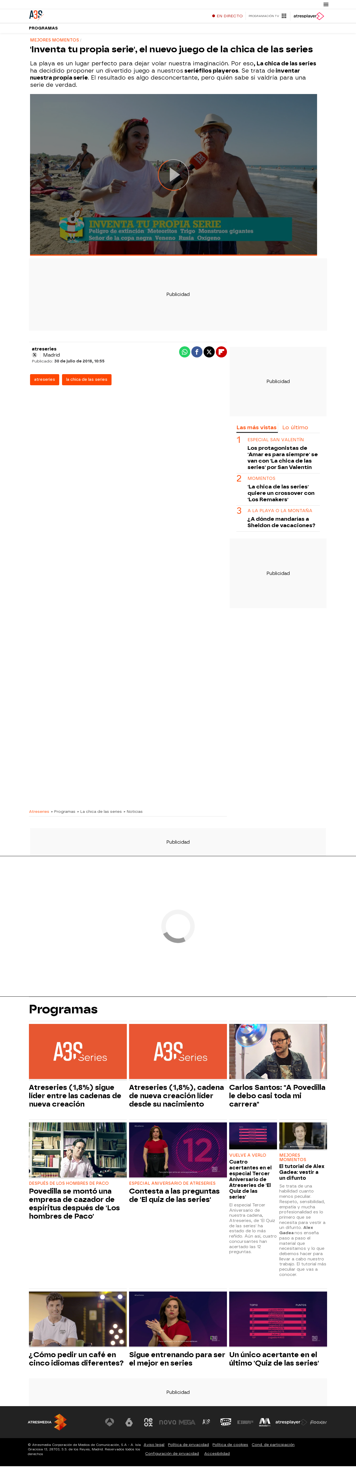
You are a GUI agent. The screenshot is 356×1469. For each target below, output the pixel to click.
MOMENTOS (261, 481)
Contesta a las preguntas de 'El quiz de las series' (174, 1198)
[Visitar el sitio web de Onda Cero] (226, 1425)
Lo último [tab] (295, 430)
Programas (43, 30)
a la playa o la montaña (280, 513)
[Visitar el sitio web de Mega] (187, 1425)
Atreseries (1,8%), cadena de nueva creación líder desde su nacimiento (176, 1098)
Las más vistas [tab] (256, 430)
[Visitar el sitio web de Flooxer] (318, 1425)
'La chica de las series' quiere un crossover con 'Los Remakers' (281, 495)
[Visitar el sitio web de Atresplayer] (292, 1425)
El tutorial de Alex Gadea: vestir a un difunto (301, 1175)
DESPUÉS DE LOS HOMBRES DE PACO (69, 1186)
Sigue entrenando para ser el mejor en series (177, 1361)
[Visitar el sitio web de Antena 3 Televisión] (110, 1425)
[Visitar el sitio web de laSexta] (129, 1425)
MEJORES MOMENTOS (292, 1160)
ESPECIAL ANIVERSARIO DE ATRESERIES (172, 1186)
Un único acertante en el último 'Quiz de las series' (274, 1361)
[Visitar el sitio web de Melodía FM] (264, 1425)
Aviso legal (154, 1447)
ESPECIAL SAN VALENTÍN (276, 442)
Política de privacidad (188, 1447)
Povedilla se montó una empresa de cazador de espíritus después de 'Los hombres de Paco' (74, 1206)
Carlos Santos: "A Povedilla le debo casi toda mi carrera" (277, 1098)
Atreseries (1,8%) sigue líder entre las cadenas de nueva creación (75, 1098)
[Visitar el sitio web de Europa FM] (245, 1425)
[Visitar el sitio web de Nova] (168, 1425)
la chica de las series (86, 382)
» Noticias (133, 814)
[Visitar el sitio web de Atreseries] (206, 1425)
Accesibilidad (217, 1456)
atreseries (44, 382)
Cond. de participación (273, 1447)
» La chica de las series (99, 814)
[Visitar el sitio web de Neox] (148, 1425)
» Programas (63, 814)
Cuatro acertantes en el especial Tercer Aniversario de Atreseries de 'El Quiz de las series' (250, 1182)
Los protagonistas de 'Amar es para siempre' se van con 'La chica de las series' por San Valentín (283, 460)
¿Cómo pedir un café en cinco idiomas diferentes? (76, 1361)
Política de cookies (230, 1447)
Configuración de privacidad (172, 1456)
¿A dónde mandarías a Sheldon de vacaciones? (281, 525)
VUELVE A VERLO (247, 1158)
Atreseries (39, 814)
